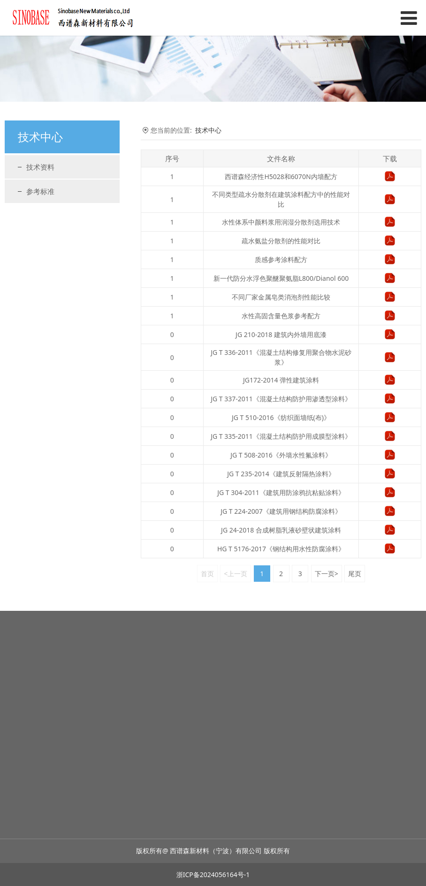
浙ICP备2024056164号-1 (213, 874)
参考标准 (40, 191)
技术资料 (40, 167)
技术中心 (208, 130)
